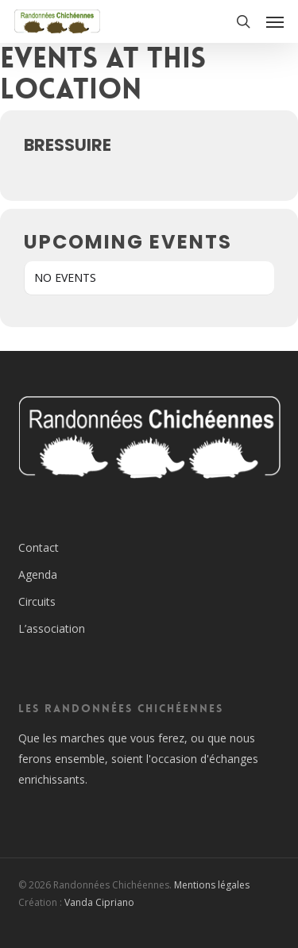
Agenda (37, 574)
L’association (51, 628)
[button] (275, 21)
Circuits (37, 601)
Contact (38, 547)
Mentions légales (212, 885)
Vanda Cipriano (99, 902)
